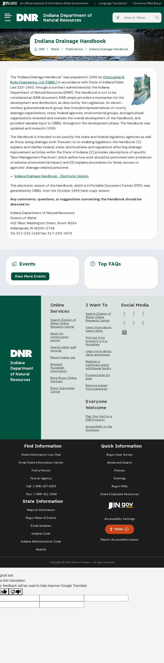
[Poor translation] (15, 593)
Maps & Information (41, 511)
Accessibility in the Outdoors (99, 429)
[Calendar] (124, 333)
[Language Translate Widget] (111, 3)
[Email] (143, 324)
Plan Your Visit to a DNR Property (99, 419)
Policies (119, 472)
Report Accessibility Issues (120, 541)
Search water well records (63, 350)
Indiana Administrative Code (41, 543)
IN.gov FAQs (120, 488)
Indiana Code (41, 535)
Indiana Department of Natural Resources (71, 18)
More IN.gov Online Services (63, 381)
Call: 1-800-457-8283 (41, 488)
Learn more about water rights (98, 330)
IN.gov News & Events (41, 519)
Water (55, 50)
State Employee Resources (119, 495)
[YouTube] (124, 324)
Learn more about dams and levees (98, 354)
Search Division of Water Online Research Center (63, 324)
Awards (41, 551)
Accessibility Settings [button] (119, 520)
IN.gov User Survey (120, 456)
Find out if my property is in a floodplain (96, 342)
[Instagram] (143, 315)
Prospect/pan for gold (98, 378)
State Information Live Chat (41, 456)
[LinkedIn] (133, 324)
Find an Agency (41, 480)
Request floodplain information (58, 369)
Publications (74, 50)
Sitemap (120, 480)
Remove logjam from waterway (97, 388)
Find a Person (41, 472)
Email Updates (41, 527)
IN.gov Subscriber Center (62, 391)
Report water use (62, 359)
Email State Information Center (41, 464)
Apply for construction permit (59, 338)
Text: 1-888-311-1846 (41, 495)
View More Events (30, 277)
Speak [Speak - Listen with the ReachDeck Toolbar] (119, 531)
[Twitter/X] (133, 315)
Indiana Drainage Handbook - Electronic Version (52, 177)
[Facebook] (124, 315)
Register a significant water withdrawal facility (98, 366)
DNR (42, 50)
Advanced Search (119, 464)
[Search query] (137, 18)
